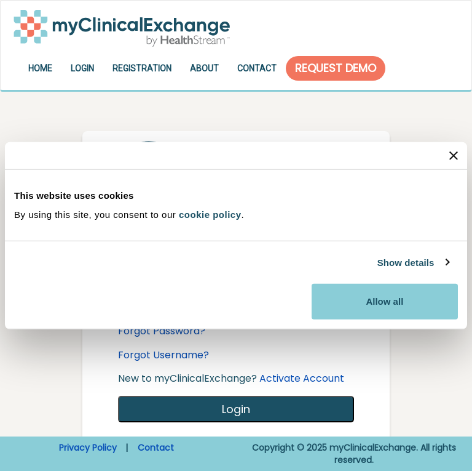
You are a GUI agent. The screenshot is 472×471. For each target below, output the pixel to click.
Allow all (384, 301)
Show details (406, 262)
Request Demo (335, 68)
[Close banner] (453, 155)
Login (236, 409)
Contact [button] (257, 68)
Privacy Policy (88, 447)
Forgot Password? (161, 331)
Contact (156, 447)
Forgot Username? (163, 355)
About (204, 68)
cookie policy (210, 214)
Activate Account (301, 378)
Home (40, 68)
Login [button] (82, 68)
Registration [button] (141, 68)
